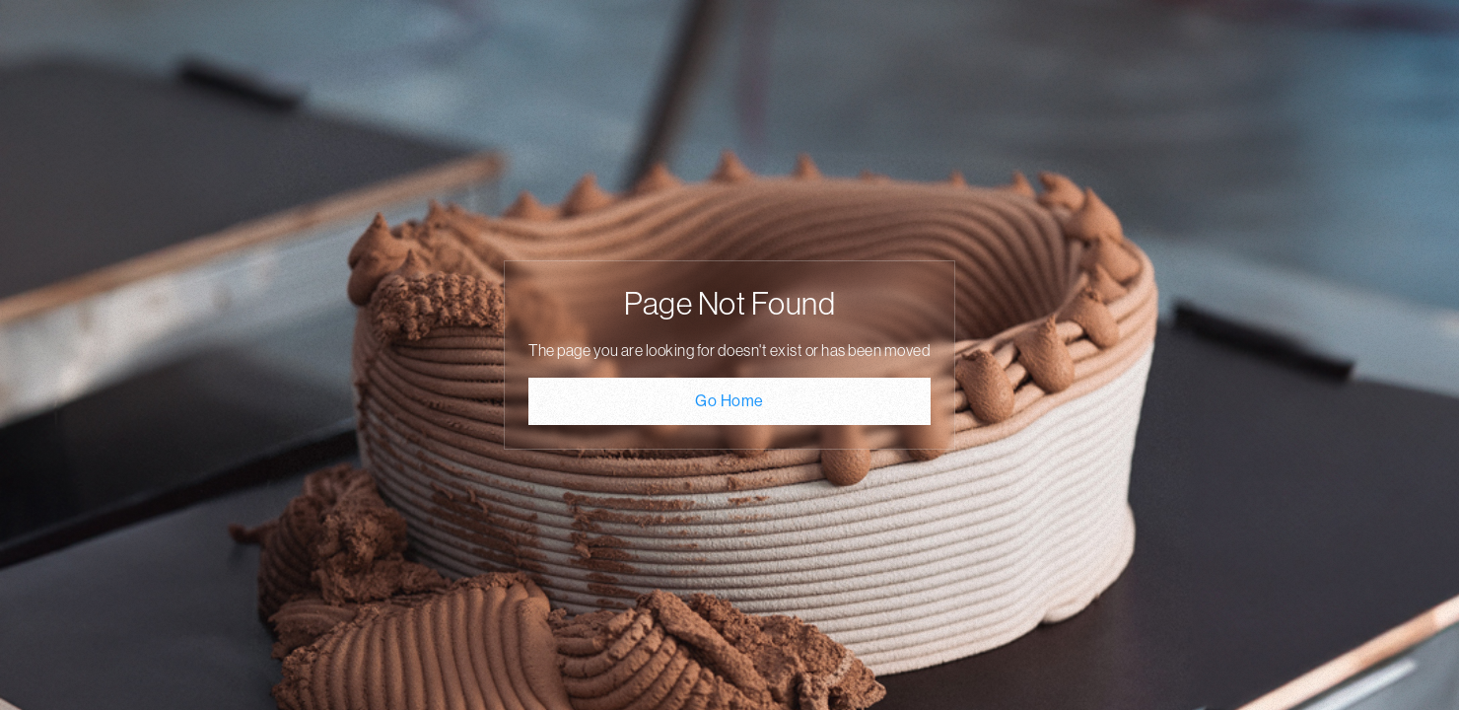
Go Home (729, 400)
